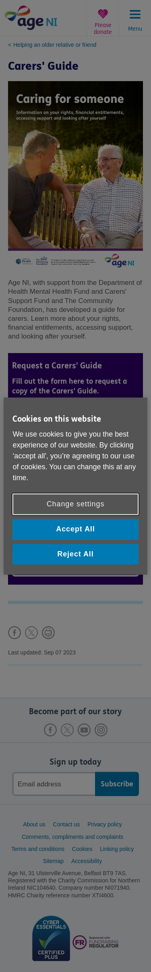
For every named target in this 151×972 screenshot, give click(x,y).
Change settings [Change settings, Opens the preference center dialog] (76, 504)
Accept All (75, 529)
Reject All (75, 554)
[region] (75, 486)
